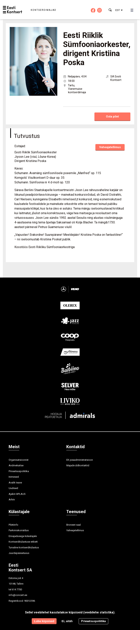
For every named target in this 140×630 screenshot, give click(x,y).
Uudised (13, 488)
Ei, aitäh (67, 621)
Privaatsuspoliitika (19, 471)
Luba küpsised (44, 621)
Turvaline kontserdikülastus (24, 547)
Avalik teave (15, 482)
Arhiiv (12, 499)
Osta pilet (112, 116)
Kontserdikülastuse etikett (23, 541)
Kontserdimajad (43, 10)
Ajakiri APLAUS (17, 493)
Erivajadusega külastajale (23, 536)
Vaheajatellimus (110, 147)
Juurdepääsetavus (19, 553)
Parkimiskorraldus (19, 530)
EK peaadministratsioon (79, 459)
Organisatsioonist (18, 459)
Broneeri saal (73, 524)
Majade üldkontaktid (77, 465)
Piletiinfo (13, 524)
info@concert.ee (18, 595)
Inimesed (14, 476)
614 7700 (17, 589)
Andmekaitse (16, 465)
